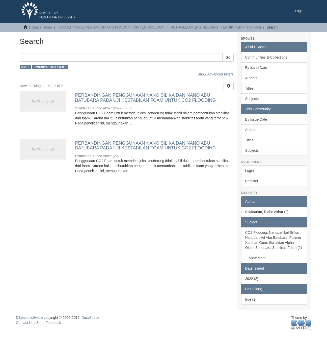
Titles (249, 88)
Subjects (252, 99)
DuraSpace (90, 318)
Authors (251, 78)
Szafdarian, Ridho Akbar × (50, 66)
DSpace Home (40, 27)
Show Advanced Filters (215, 74)
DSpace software (29, 318)
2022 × (25, 66)
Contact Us (24, 323)
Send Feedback (48, 323)
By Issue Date (256, 68)
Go (228, 57)
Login (249, 171)
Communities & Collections (266, 57)
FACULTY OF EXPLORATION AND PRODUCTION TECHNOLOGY (111, 27)
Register (251, 181)
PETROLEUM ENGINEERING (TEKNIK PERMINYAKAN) (216, 27)
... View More (255, 258)
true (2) (251, 299)
